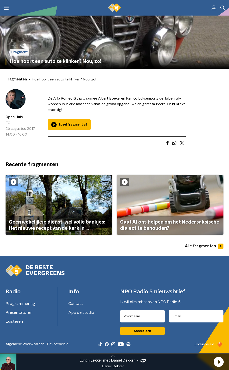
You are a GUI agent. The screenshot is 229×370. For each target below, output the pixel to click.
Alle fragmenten (204, 246)
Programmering (20, 304)
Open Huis (14, 117)
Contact (75, 304)
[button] (218, 362)
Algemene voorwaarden (25, 344)
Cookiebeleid (204, 344)
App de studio (81, 313)
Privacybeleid (57, 344)
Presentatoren (19, 313)
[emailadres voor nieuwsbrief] (196, 316)
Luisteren (14, 322)
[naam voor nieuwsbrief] (142, 316)
